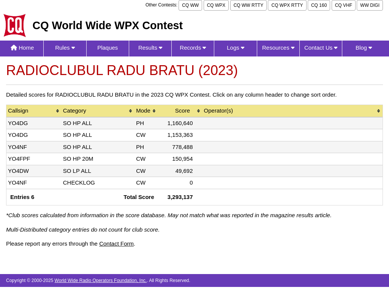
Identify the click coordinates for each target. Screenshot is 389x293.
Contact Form (116, 243)
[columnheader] (34, 111)
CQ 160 (319, 5)
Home (22, 47)
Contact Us (320, 47)
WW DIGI (370, 5)
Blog (364, 47)
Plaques (107, 47)
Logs (235, 47)
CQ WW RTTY (248, 5)
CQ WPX (216, 5)
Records (193, 47)
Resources (278, 47)
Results (150, 47)
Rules (65, 47)
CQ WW (190, 5)
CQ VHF (343, 5)
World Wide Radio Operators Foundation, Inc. (101, 280)
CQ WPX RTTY (287, 5)
